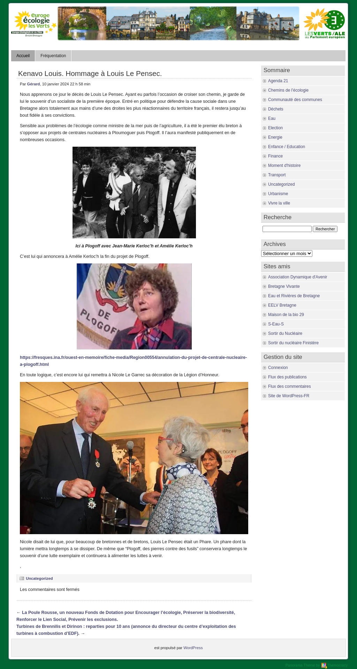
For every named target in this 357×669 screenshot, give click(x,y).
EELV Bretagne (282, 305)
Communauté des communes (295, 99)
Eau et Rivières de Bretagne (294, 295)
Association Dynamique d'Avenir (297, 277)
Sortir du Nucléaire (285, 333)
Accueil (23, 55)
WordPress (193, 648)
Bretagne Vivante (284, 286)
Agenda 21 (278, 80)
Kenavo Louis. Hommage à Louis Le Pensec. (90, 73)
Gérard (33, 84)
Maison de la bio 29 (286, 314)
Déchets (275, 109)
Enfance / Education (286, 146)
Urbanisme (278, 193)
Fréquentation (53, 55)
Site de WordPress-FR (288, 395)
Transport (277, 174)
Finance (275, 156)
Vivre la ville (279, 203)
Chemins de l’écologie (288, 90)
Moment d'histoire (284, 165)
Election (275, 127)
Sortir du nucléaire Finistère (293, 342)
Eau (271, 118)
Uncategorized (39, 578)
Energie (275, 137)
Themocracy (334, 665)
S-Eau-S (276, 324)
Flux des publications (287, 377)
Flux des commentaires (289, 386)
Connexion (278, 367)
